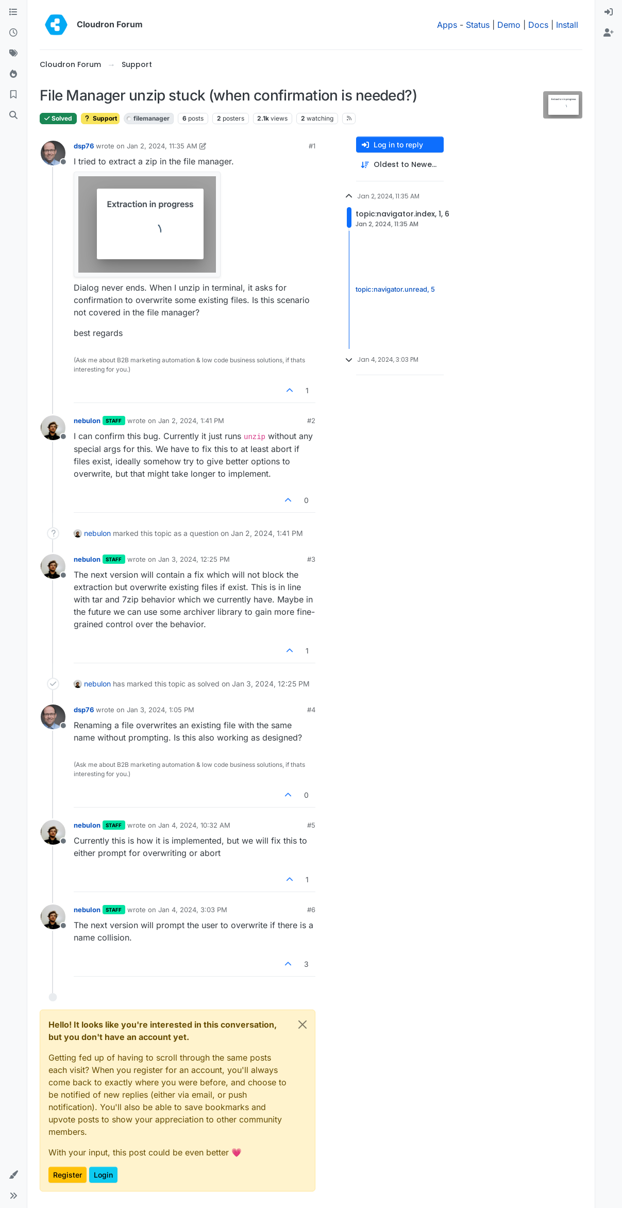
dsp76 (84, 146)
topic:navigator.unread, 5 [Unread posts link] (395, 290)
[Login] (608, 12)
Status (478, 25)
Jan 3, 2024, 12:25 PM (194, 559)
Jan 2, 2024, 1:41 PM (191, 420)
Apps (447, 25)
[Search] (13, 115)
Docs (538, 25)
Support (100, 118)
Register (67, 1174)
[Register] (608, 33)
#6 (311, 909)
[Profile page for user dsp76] (53, 153)
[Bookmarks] (13, 95)
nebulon (87, 420)
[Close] (302, 1024)
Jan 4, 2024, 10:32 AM (194, 825)
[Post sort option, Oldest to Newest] (400, 165)
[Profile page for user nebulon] (53, 427)
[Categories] (13, 12)
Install (567, 25)
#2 (311, 420)
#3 (311, 559)
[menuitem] (608, 12)
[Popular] (13, 74)
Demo (508, 25)
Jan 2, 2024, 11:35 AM (162, 146)
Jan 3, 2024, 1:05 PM (160, 710)
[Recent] (13, 33)
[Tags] (13, 53)
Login (103, 1174)
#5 (311, 825)
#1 (312, 146)
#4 (311, 710)
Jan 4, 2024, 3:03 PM (192, 909)
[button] (13, 1175)
